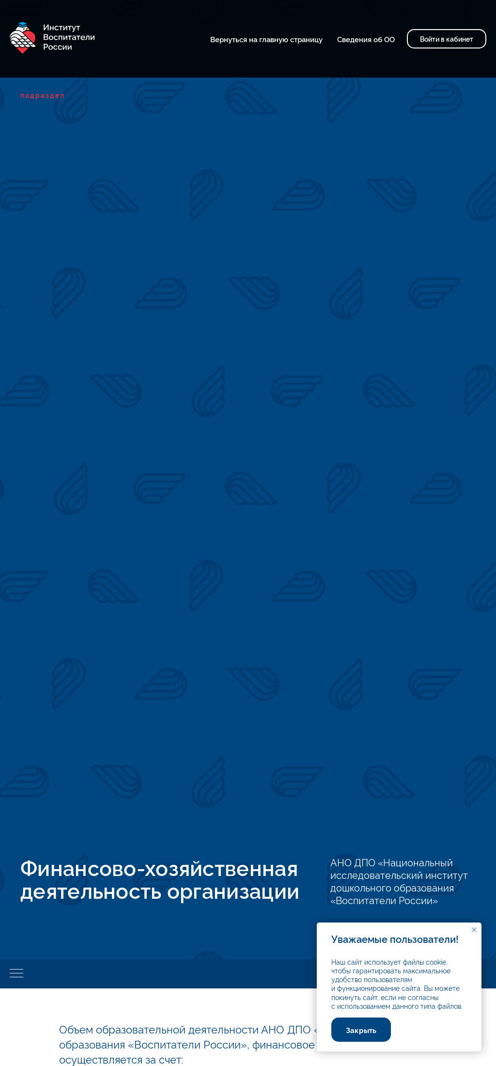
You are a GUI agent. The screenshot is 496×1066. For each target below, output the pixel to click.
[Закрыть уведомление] (474, 930)
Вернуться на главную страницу (266, 39)
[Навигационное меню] (16, 974)
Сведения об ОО (366, 39)
